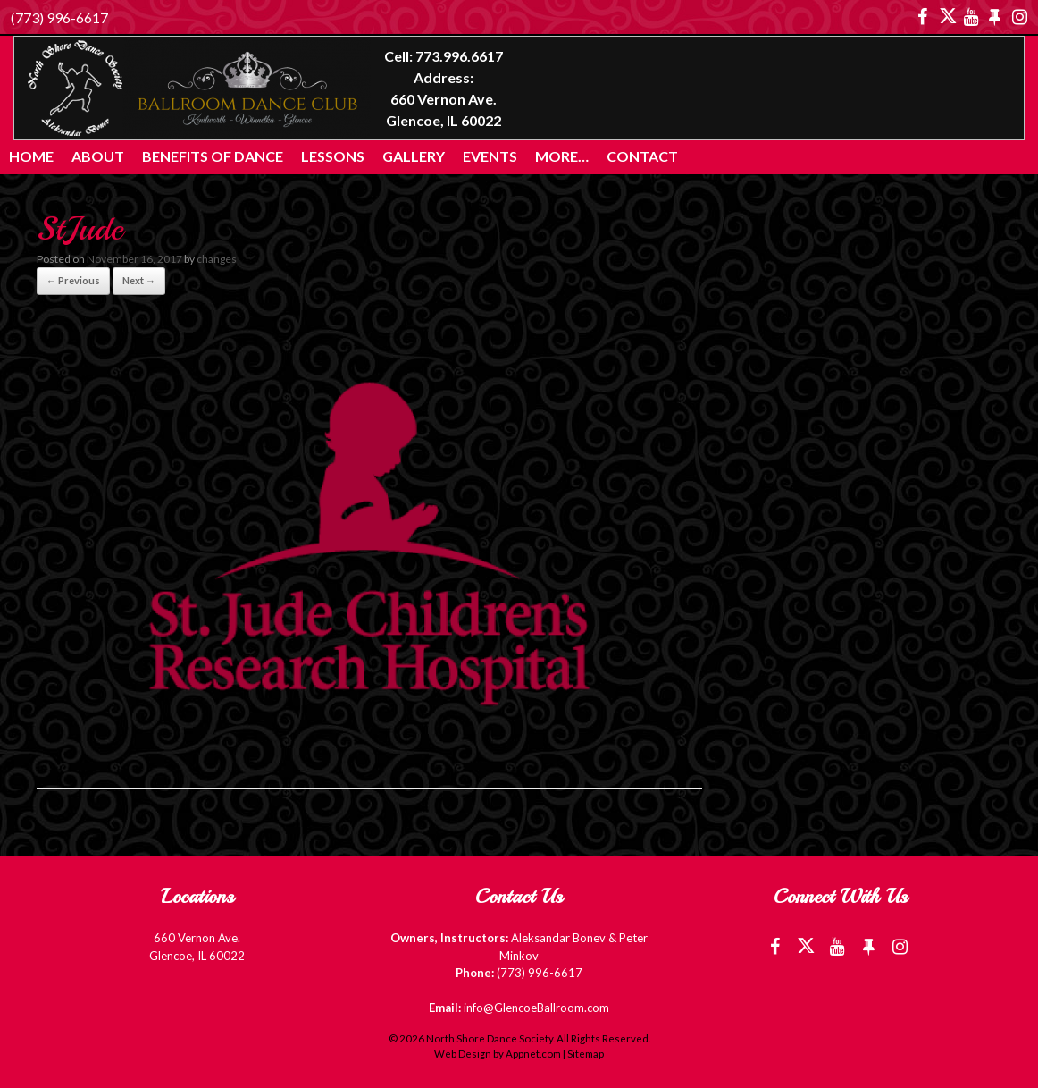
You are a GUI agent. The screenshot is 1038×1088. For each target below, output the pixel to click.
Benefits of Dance (212, 156)
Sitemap (585, 1053)
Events (490, 156)
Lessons (332, 156)
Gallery (413, 156)
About (97, 156)
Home (31, 156)
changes (217, 259)
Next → (138, 280)
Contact (642, 156)
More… (562, 156)
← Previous (73, 280)
